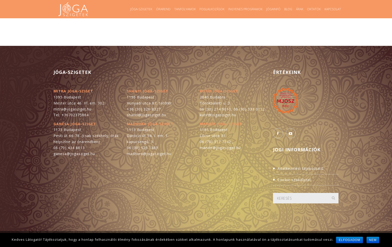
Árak (299, 9)
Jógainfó (273, 9)
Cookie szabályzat (294, 179)
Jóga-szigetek (141, 9)
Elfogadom (349, 240)
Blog (288, 9)
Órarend (163, 9)
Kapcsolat (332, 9)
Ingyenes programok (245, 9)
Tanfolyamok (185, 9)
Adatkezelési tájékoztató (301, 168)
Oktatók (314, 9)
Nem (373, 240)
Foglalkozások (212, 9)
